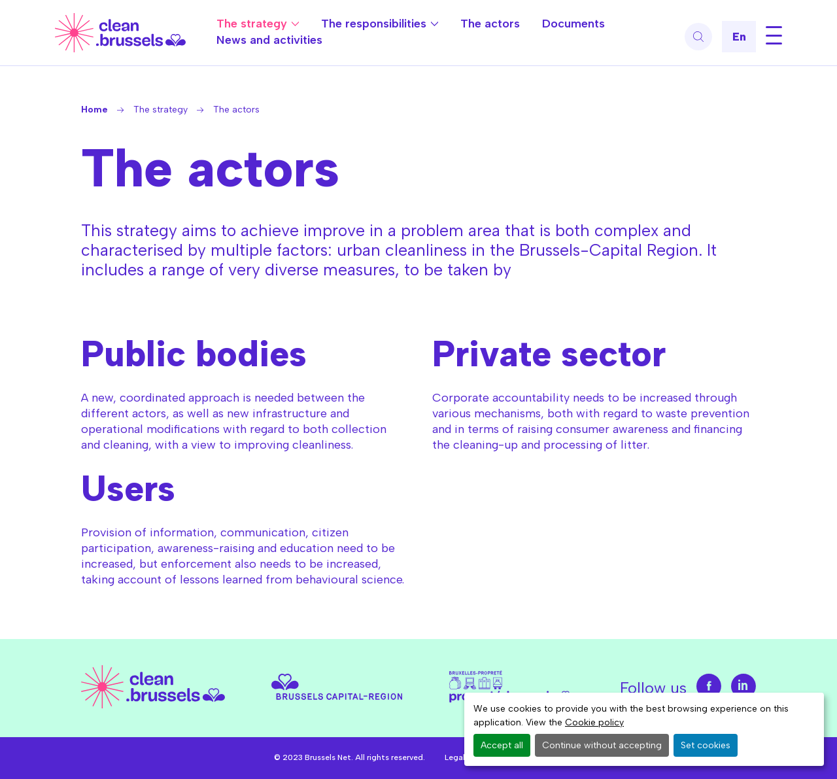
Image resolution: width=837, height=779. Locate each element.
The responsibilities (373, 23)
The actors (490, 23)
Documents (573, 23)
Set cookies (705, 745)
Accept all (502, 745)
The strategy (251, 23)
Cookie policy (594, 722)
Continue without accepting (602, 745)
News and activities (269, 40)
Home (94, 110)
